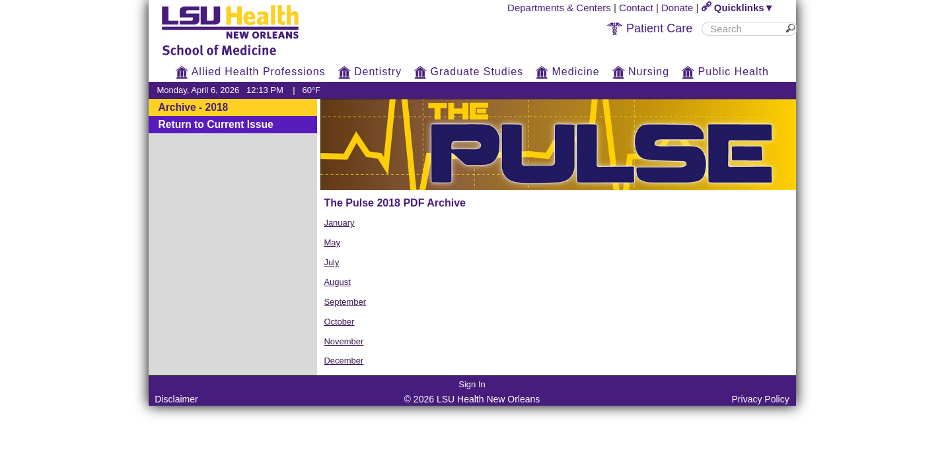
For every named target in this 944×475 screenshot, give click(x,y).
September (345, 302)
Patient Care (649, 28)
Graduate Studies (468, 71)
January (339, 223)
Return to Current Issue (216, 124)
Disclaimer (176, 399)
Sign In (471, 384)
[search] (744, 29)
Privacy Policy (760, 399)
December (343, 360)
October (339, 322)
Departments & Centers (559, 7)
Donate (677, 7)
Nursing (641, 71)
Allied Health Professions (250, 71)
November (343, 341)
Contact (636, 7)
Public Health (725, 71)
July (331, 262)
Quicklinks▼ (738, 7)
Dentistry (370, 71)
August (337, 282)
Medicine (567, 71)
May (332, 242)
